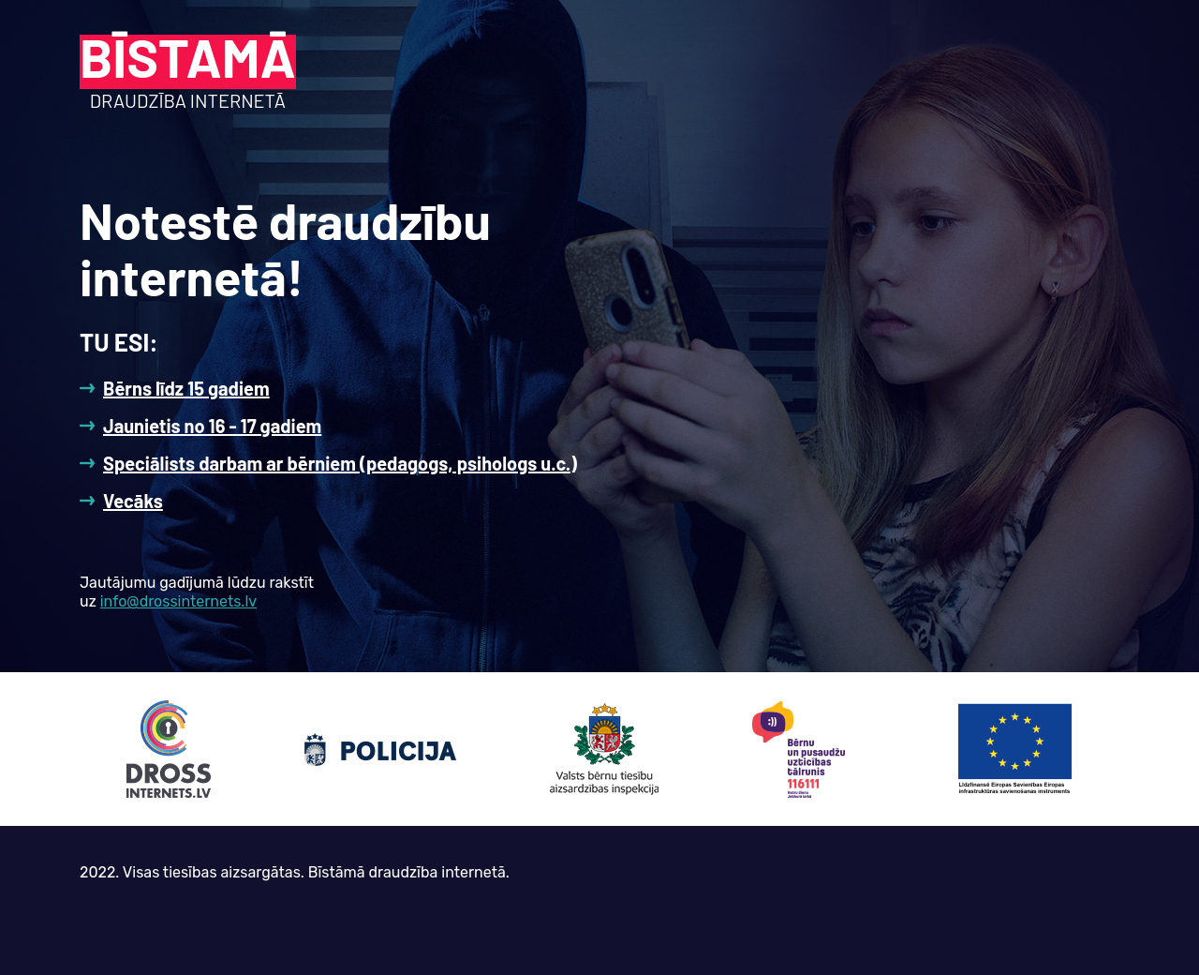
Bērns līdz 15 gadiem (186, 388)
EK (1014, 749)
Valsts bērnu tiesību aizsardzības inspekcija (604, 749)
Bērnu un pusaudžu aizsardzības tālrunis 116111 (798, 749)
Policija (380, 749)
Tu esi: (119, 342)
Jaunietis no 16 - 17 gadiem (212, 425)
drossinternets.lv (168, 749)
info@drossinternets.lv (178, 601)
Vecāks (133, 500)
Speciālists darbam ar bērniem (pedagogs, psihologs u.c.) (340, 463)
